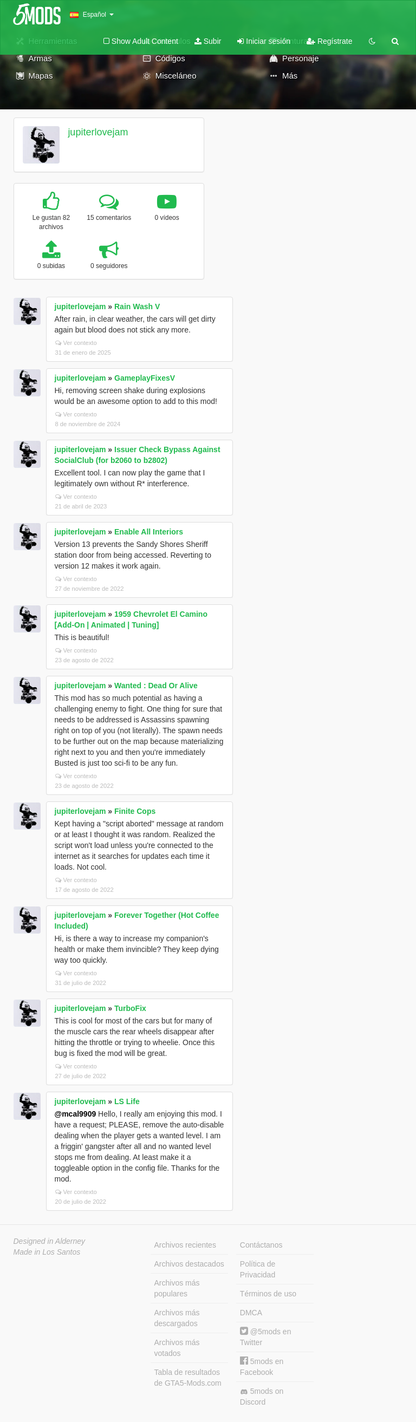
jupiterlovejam (98, 132)
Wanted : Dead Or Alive (156, 685)
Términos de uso (268, 1293)
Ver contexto (76, 343)
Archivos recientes (185, 1245)
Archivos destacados (189, 1264)
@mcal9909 (75, 1114)
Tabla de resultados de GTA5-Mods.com (188, 1377)
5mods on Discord (261, 1396)
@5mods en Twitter (265, 1337)
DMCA (251, 1312)
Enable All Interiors (148, 531)
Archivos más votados (177, 1348)
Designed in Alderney (50, 1241)
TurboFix (130, 1008)
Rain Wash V (137, 306)
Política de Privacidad (257, 1269)
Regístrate (329, 41)
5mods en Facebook (261, 1366)
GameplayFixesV (144, 378)
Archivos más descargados (177, 1318)
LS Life (127, 1101)
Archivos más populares (177, 1288)
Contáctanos (261, 1245)
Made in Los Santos (47, 1252)
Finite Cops (134, 811)
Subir (208, 41)
